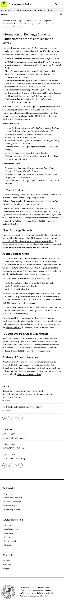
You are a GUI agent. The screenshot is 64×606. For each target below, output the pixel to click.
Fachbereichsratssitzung (13, 438)
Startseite (6, 20)
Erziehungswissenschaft (13, 498)
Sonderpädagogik (11, 505)
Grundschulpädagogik (12, 502)
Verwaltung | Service (12, 509)
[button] (4, 417)
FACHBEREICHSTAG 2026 (13, 448)
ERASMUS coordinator (11, 211)
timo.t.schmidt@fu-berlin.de (34, 310)
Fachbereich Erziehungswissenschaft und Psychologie (27, 10)
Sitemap (7, 545)
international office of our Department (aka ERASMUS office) (27, 241)
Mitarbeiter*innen (11, 529)
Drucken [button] (7, 560)
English (7, 568)
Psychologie (17, 20)
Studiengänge (31, 20)
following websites (13, 327)
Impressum (8, 533)
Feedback (8, 564)
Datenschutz (9, 537)
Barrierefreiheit (10, 541)
